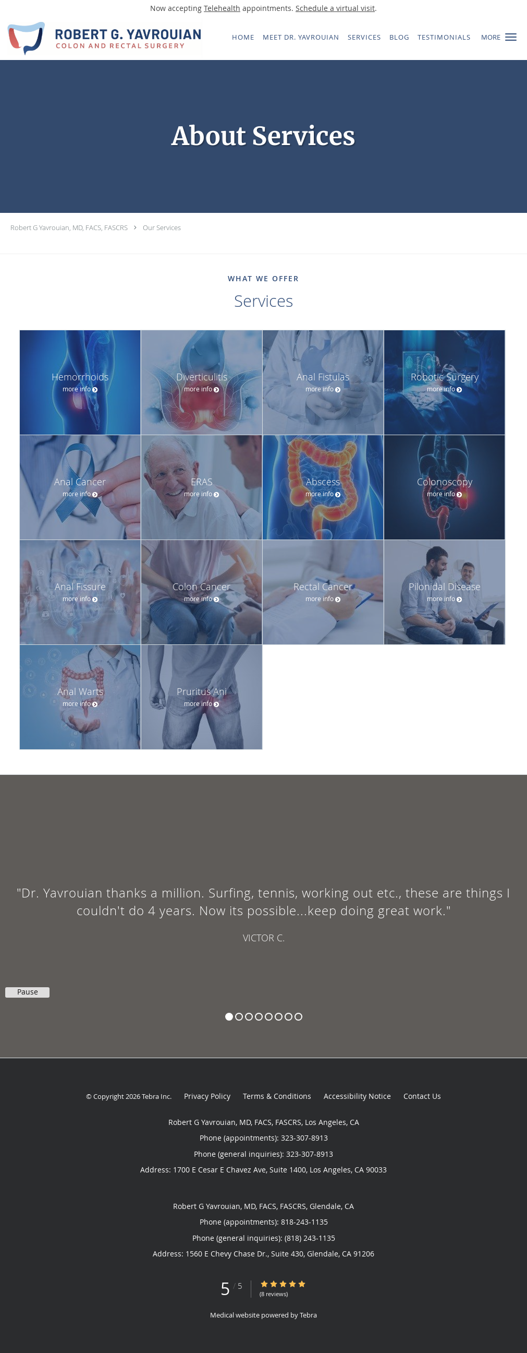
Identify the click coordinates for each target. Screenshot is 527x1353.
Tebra (308, 1315)
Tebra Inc (156, 1096)
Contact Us (422, 1096)
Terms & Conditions (277, 1096)
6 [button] (278, 1017)
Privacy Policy (207, 1096)
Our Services (162, 227)
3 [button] (249, 1017)
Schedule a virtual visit (335, 8)
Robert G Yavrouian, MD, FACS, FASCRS (69, 227)
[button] (511, 37)
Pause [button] (27, 992)
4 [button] (259, 1017)
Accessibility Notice (357, 1096)
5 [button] (269, 1017)
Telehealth (222, 8)
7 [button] (288, 1017)
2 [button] (239, 1017)
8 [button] (298, 1017)
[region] (263, 905)
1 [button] (229, 1017)
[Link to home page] (101, 38)
